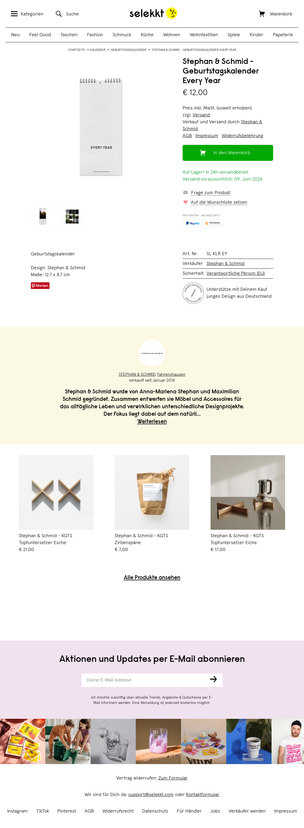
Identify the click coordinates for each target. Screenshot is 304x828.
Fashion (95, 34)
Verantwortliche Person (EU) (236, 273)
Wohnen (171, 34)
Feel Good (40, 34)
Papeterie (283, 34)
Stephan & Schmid (225, 263)
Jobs (215, 811)
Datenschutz (155, 811)
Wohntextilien (204, 34)
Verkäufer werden (247, 811)
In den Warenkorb (231, 152)
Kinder (256, 34)
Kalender (97, 50)
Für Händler (189, 811)
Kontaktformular (202, 794)
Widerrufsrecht (118, 811)
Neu (15, 34)
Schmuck (122, 34)
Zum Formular (173, 778)
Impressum (285, 811)
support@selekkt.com (151, 794)
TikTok (42, 811)
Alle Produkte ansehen (152, 578)
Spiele (234, 34)
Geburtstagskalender (128, 50)
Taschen (68, 34)
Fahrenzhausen (171, 374)
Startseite (76, 50)
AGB (89, 811)
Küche (147, 34)
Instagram (17, 811)
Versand (201, 115)
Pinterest (66, 811)
